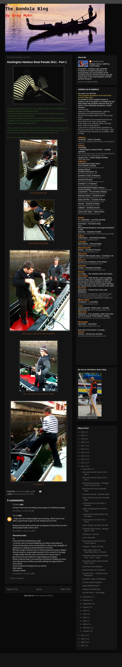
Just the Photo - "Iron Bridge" (93, 593)
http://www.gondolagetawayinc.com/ (92, 194)
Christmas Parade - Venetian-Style (95, 494)
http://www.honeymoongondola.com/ (92, 336)
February (86, 628)
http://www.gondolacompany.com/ (91, 168)
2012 (83, 463)
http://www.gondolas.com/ (88, 186)
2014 (83, 456)
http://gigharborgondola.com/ (89, 326)
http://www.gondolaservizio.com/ (90, 210)
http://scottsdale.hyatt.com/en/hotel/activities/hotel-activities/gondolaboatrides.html (96, 155)
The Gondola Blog (26, 9)
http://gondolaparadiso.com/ (89, 206)
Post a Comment (16, 578)
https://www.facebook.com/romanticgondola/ (96, 234)
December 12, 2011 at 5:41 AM (24, 574)
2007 (83, 646)
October (86, 600)
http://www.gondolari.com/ (88, 304)
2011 (83, 466)
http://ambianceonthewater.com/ (90, 264)
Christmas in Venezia (90, 534)
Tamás (15, 516)
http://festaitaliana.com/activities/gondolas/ (94, 318)
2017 (83, 446)
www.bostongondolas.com (88, 252)
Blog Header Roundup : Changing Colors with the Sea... (95, 484)
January (86, 631)
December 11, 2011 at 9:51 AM (23, 511)
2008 (83, 642)
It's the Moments (88, 538)
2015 (83, 452)
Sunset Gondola (27, 494)
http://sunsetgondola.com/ (102, 190)
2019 (83, 439)
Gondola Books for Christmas (93, 570)
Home (39, 589)
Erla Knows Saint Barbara (92, 567)
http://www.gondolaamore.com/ (90, 198)
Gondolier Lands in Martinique (94, 579)
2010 (83, 635)
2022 (83, 432)
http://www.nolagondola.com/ (89, 246)
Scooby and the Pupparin (92, 582)
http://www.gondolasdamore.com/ (91, 202)
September (87, 604)
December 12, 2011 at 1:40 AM (24, 531)
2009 (83, 639)
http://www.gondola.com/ (87, 174)
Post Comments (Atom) (44, 596)
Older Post (65, 589)
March (85, 624)
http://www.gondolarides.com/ (89, 178)
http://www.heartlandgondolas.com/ (91, 270)
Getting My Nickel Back (91, 589)
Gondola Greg (97, 61)
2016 (83, 449)
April (85, 621)
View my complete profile (87, 82)
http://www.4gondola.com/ (88, 240)
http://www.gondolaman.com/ (89, 222)
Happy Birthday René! (90, 586)
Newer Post (12, 589)
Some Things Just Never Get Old (95, 525)
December (87, 469)
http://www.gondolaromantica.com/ (96, 258)
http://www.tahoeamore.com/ (89, 214)
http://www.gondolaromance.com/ (91, 182)
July (84, 611)
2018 (83, 442)
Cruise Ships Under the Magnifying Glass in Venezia (94, 551)
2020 (83, 435)
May (85, 617)
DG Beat (16, 505)
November (87, 597)
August (86, 607)
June (85, 614)
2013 (83, 459)
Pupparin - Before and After (93, 546)
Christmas (17, 494)
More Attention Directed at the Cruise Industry (93, 542)
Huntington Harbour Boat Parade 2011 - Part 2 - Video (95, 557)
